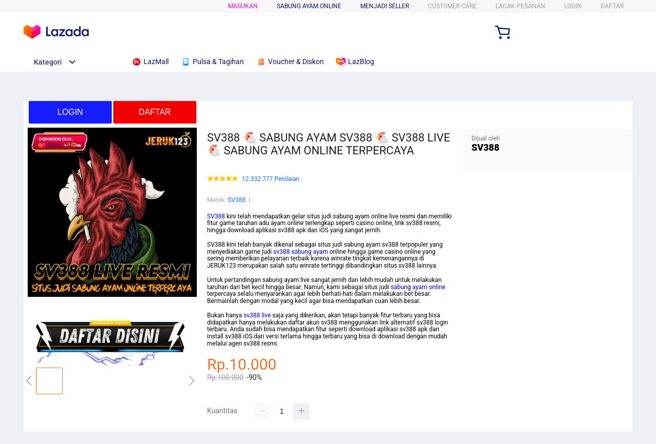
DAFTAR (612, 6)
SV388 (236, 200)
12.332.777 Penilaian (270, 179)
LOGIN (573, 6)
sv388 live (257, 315)
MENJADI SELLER (384, 6)
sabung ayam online (418, 287)
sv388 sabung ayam (300, 251)
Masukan (243, 6)
